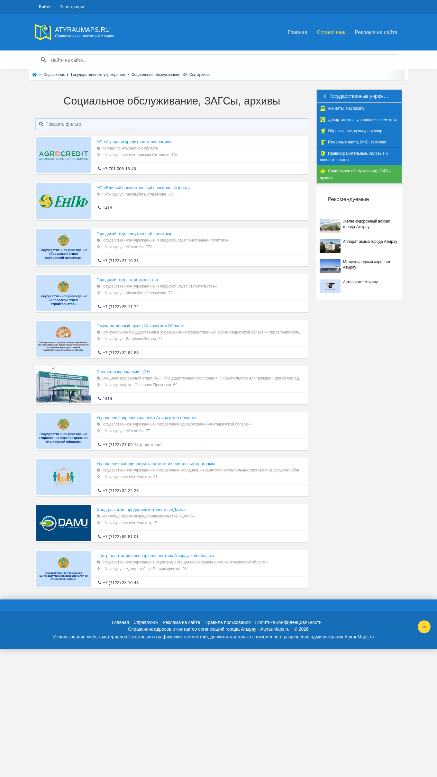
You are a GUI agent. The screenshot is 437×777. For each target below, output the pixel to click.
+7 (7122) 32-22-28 (121, 490)
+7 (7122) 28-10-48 (121, 582)
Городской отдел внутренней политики (133, 233)
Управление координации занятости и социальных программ (155, 463)
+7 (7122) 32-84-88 (121, 352)
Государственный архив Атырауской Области (140, 325)
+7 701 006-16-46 (119, 168)
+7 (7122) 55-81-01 (121, 536)
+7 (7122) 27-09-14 (121, 444)
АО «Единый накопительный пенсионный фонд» (143, 187)
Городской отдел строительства (127, 279)
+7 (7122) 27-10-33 (121, 260)
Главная (297, 32)
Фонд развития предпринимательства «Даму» (141, 509)
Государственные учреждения (359, 96)
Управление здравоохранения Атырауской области (146, 417)
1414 (107, 398)
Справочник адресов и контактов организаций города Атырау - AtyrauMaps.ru (208, 629)
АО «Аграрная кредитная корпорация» (133, 141)
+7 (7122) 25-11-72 (121, 306)
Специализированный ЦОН (123, 371)
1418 (107, 208)
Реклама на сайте (376, 32)
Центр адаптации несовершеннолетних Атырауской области (155, 555)
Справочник (331, 32)
